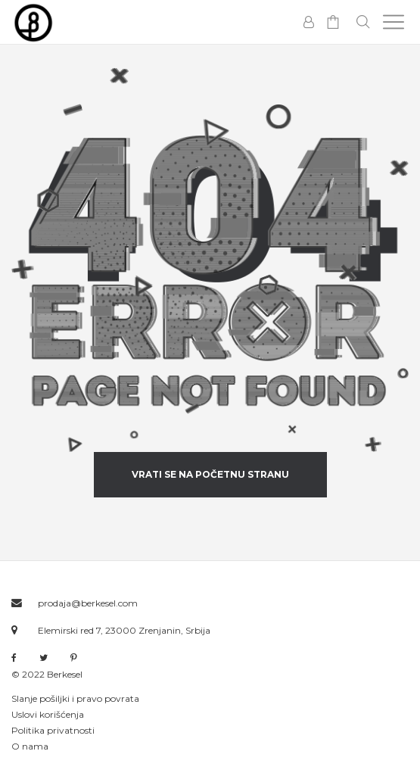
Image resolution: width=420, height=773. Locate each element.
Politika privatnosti (53, 730)
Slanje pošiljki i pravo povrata (75, 698)
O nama (29, 746)
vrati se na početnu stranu (210, 474)
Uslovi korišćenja (47, 714)
